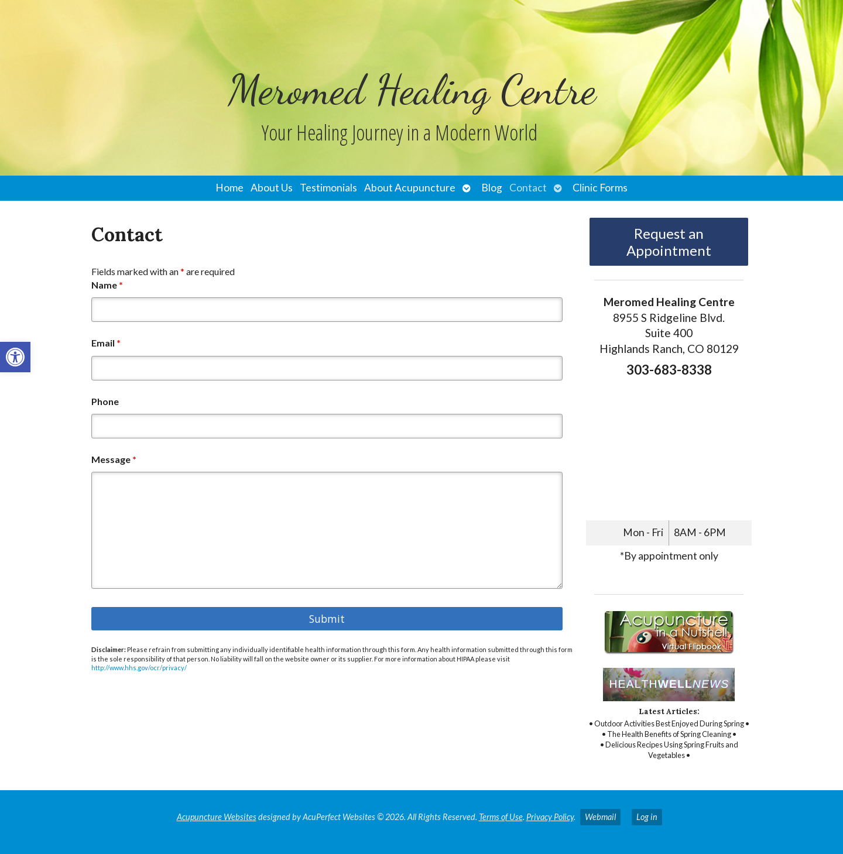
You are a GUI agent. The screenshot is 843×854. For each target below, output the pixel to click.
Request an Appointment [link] (668, 242)
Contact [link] (528, 187)
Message (113, 459)
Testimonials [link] (328, 187)
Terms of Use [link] (501, 817)
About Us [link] (272, 187)
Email (106, 342)
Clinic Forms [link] (600, 187)
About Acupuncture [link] (409, 187)
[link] (15, 357)
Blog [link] (491, 187)
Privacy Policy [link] (550, 817)
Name (107, 284)
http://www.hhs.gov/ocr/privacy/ (139, 667)
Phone (105, 401)
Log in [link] (646, 817)
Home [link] (229, 187)
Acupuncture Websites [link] (216, 817)
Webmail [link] (600, 817)
